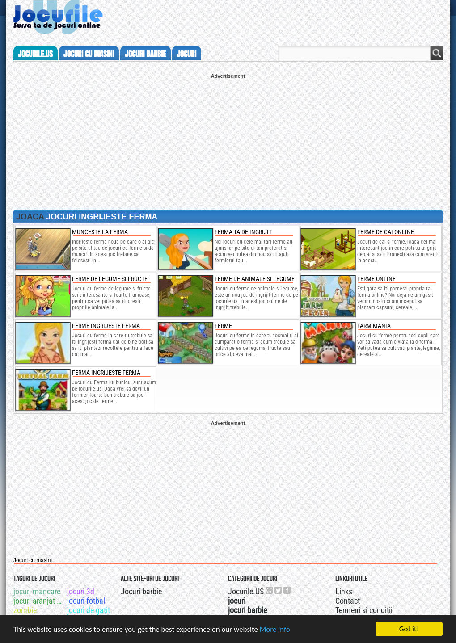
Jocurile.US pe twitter (278, 590)
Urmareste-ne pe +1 (270, 590)
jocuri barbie (145, 54)
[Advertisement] (228, 141)
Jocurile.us (35, 54)
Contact (347, 600)
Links (343, 591)
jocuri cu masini (88, 54)
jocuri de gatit (88, 610)
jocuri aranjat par (39, 600)
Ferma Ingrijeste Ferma (106, 372)
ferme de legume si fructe (110, 278)
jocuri (186, 54)
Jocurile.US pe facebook (287, 590)
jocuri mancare (36, 591)
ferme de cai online (385, 231)
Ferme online (376, 278)
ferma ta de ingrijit (243, 231)
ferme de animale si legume (255, 278)
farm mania (374, 325)
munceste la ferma (100, 231)
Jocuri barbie (141, 591)
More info (275, 629)
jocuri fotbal (86, 600)
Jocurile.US (246, 591)
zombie (25, 610)
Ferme (223, 325)
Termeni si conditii (364, 610)
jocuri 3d (80, 591)
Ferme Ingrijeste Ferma (106, 325)
